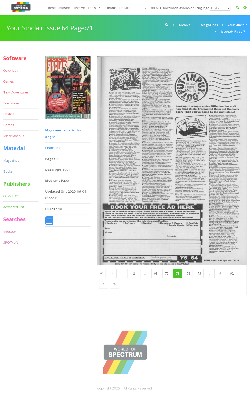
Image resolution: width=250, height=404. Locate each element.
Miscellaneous (13, 136)
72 (188, 273)
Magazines (209, 25)
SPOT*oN (10, 242)
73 (199, 273)
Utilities (9, 114)
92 (232, 273)
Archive (79, 7)
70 (166, 273)
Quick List (10, 70)
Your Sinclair (237, 25)
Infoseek (64, 7)
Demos (8, 125)
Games (8, 81)
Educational (11, 103)
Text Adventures (16, 92)
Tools (91, 7)
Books (8, 171)
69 (156, 273)
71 (177, 273)
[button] (245, 7)
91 (221, 273)
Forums (111, 7)
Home (51, 7)
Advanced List (13, 207)
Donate (124, 7)
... (145, 273)
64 (52, 148)
